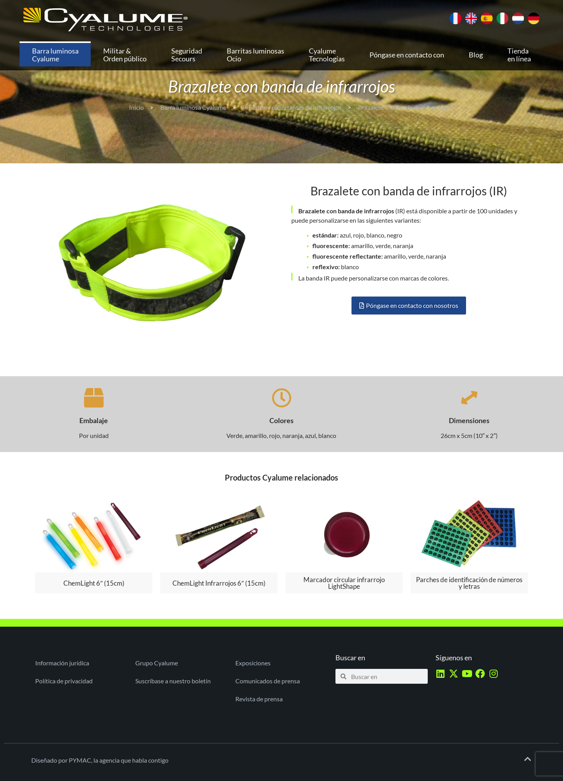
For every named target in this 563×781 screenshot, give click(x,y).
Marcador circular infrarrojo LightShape (344, 583)
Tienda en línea (519, 54)
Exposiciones (253, 663)
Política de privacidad (64, 680)
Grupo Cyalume (156, 663)
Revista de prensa (259, 698)
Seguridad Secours (186, 54)
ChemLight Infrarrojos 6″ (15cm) (218, 583)
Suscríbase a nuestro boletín (173, 680)
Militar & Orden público (125, 54)
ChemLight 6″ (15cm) (93, 583)
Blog (476, 54)
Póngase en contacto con (406, 54)
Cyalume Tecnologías (327, 54)
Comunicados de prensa (267, 680)
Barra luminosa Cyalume (55, 54)
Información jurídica (62, 663)
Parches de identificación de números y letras (469, 583)
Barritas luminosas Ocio (255, 54)
